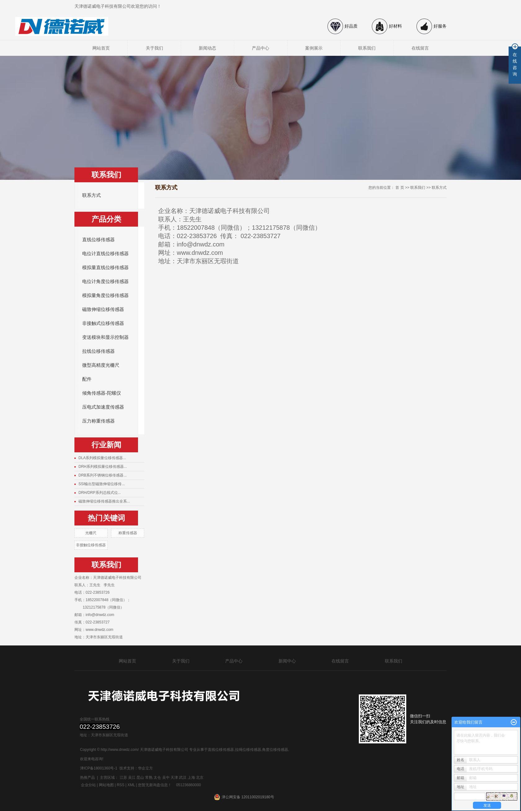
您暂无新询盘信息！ (154, 785)
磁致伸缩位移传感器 (103, 309)
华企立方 (145, 768)
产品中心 (260, 48)
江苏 (123, 777)
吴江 (132, 777)
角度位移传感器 (275, 749)
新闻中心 (287, 660)
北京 (199, 777)
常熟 (149, 777)
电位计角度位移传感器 (105, 281)
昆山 (140, 777)
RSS (120, 785)
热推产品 (87, 777)
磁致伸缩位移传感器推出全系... (104, 501)
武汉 (182, 777)
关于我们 (154, 48)
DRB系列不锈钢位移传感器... (102, 475)
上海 (191, 777)
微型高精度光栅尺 (100, 365)
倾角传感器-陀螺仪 (101, 393)
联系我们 (367, 48)
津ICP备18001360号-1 (98, 768)
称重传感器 (127, 533)
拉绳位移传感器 (248, 749)
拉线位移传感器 (98, 351)
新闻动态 (207, 48)
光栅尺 (90, 533)
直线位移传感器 (98, 239)
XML (131, 785)
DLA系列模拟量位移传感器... (102, 458)
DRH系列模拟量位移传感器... (102, 466)
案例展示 (314, 48)
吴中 (166, 777)
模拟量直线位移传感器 (105, 267)
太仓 (157, 777)
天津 (174, 777)
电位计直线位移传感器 (105, 253)
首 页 (399, 187)
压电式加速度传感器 (103, 407)
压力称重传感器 (98, 421)
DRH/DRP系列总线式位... (99, 492)
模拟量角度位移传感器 (105, 295)
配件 (86, 379)
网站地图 (106, 785)
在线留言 (420, 48)
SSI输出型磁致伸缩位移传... (101, 484)
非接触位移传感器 (91, 545)
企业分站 (88, 785)
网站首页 (101, 48)
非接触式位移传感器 (103, 323)
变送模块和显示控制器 (105, 337)
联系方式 (91, 195)
